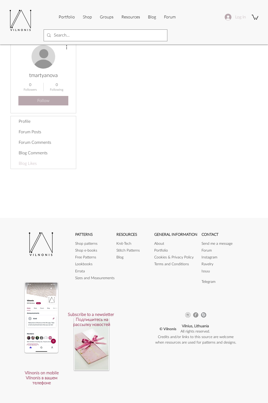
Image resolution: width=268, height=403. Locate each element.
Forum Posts (30, 132)
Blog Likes (28, 163)
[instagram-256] (187, 315)
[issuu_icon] (203, 315)
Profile (24, 121)
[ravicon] (195, 315)
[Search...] (105, 35)
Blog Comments (33, 153)
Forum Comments (35, 142)
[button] (130, 17)
